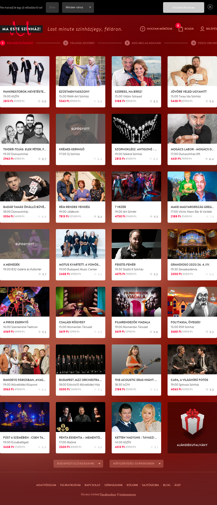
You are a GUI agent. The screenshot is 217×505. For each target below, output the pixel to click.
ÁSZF (177, 485)
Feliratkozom (70, 485)
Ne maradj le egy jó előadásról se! (21, 7)
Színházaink (113, 485)
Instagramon (127, 494)
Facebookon (108, 494)
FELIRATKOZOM (184, 7)
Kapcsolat (92, 485)
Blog (166, 485)
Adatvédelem (46, 485)
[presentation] (127, 10)
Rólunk (132, 485)
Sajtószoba (150, 485)
